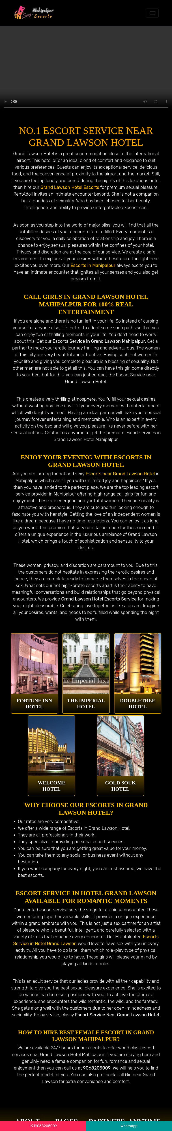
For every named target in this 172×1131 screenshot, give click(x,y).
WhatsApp (129, 1126)
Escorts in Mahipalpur (93, 265)
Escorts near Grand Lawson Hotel (120, 473)
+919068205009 (43, 1126)
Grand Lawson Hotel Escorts (69, 187)
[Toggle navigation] (152, 13)
